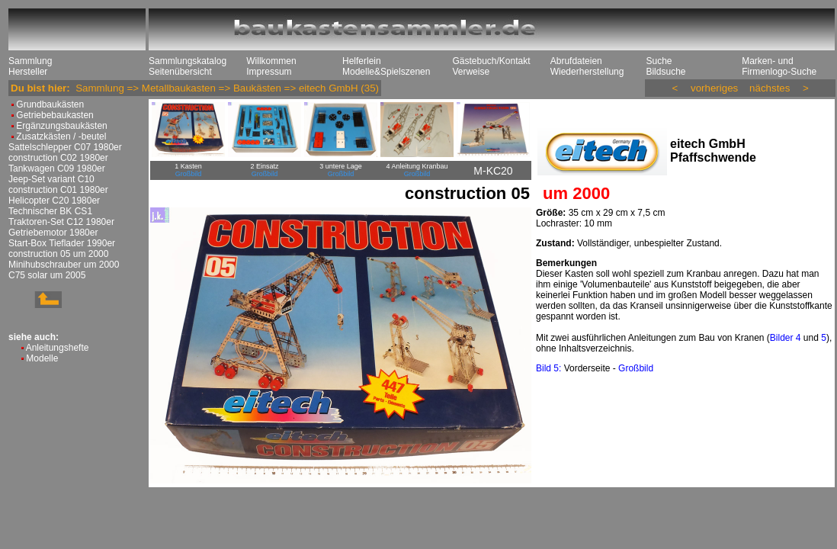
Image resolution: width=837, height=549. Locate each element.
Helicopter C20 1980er (54, 200)
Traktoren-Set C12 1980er (61, 222)
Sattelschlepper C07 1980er (65, 147)
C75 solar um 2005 (46, 275)
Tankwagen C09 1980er (56, 168)
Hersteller (27, 71)
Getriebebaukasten (54, 115)
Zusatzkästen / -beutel (61, 136)
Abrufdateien (576, 61)
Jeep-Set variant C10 (51, 179)
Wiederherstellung (587, 71)
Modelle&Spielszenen (386, 71)
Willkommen (271, 61)
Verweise (470, 71)
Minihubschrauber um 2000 (63, 264)
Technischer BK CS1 (50, 211)
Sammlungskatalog (187, 61)
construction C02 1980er (58, 157)
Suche (659, 61)
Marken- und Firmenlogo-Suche (779, 66)
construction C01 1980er (58, 190)
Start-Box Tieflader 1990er (61, 243)
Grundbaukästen (50, 104)
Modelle (42, 358)
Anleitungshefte (57, 347)
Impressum (268, 71)
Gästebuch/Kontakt (491, 61)
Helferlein (361, 61)
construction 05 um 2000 (58, 254)
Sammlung (30, 61)
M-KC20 (492, 171)
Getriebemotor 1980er (53, 232)
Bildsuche (665, 71)
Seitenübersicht (180, 71)
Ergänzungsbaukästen (61, 125)
